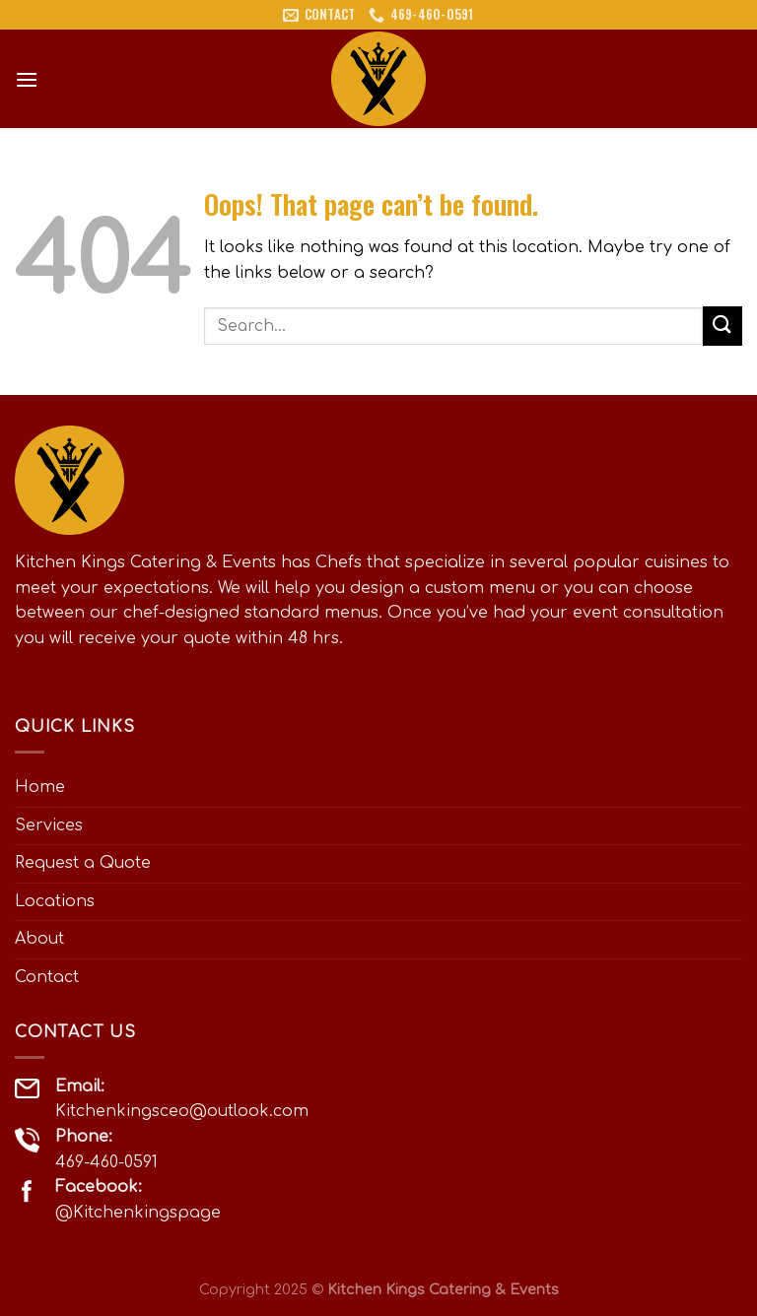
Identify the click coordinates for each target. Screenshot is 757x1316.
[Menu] (26, 79)
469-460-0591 (106, 1162)
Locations (55, 901)
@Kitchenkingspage (138, 1212)
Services (49, 825)
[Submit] (722, 325)
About (39, 939)
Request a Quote (83, 863)
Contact (47, 977)
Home (40, 787)
